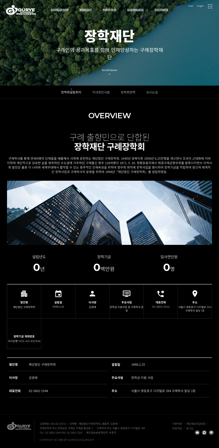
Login (200, 5)
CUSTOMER (161, 10)
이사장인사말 (101, 92)
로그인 (190, 428)
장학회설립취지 (71, 92)
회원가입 (177, 428)
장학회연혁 (128, 92)
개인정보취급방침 (195, 423)
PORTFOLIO (109, 10)
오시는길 (152, 92)
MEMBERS (86, 10)
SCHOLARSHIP (60, 10)
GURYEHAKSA (135, 10)
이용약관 (177, 423)
